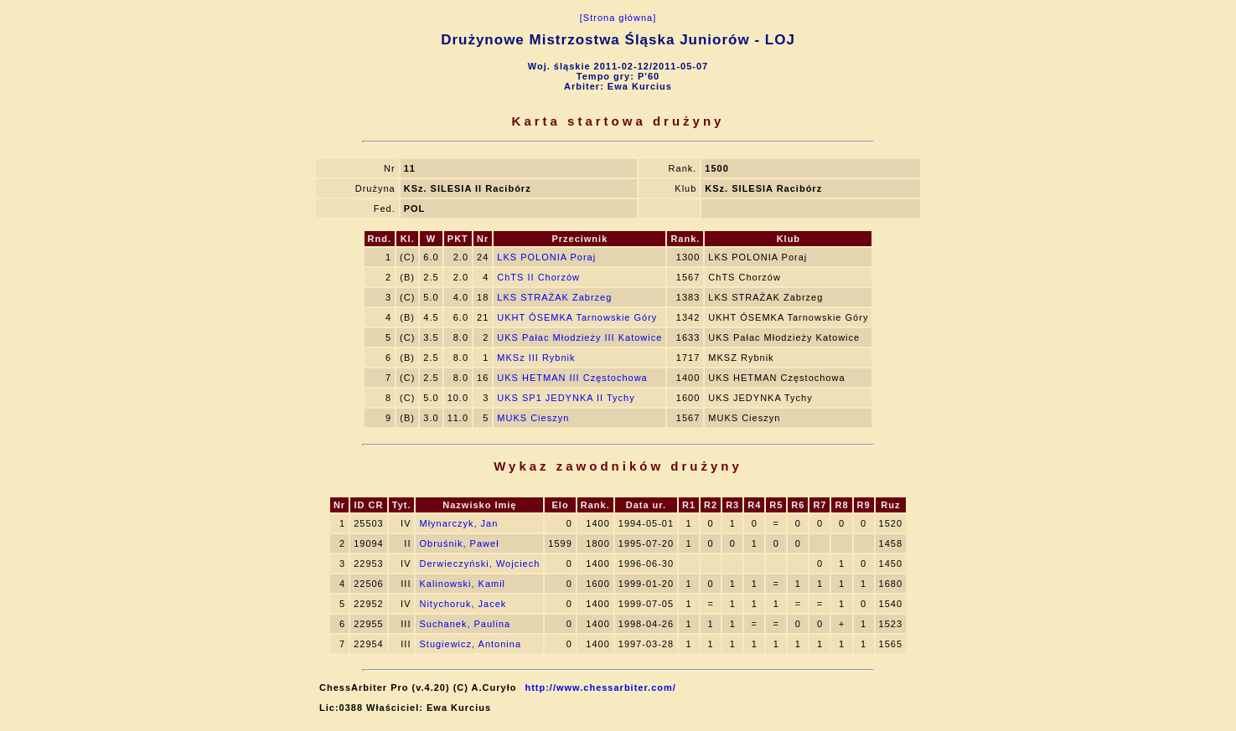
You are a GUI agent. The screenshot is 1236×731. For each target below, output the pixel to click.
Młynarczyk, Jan (458, 523)
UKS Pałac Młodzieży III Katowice (579, 337)
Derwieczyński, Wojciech (479, 564)
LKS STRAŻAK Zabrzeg (554, 297)
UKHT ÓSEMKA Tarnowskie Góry (577, 317)
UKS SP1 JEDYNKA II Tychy (565, 398)
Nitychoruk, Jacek (462, 604)
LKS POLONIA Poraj (546, 257)
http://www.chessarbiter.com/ (600, 687)
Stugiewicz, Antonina (470, 644)
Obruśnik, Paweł (459, 543)
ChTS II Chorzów (538, 277)
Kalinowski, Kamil (462, 584)
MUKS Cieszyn (533, 418)
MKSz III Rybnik (536, 358)
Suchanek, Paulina (464, 624)
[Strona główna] (618, 18)
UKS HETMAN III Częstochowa (572, 378)
